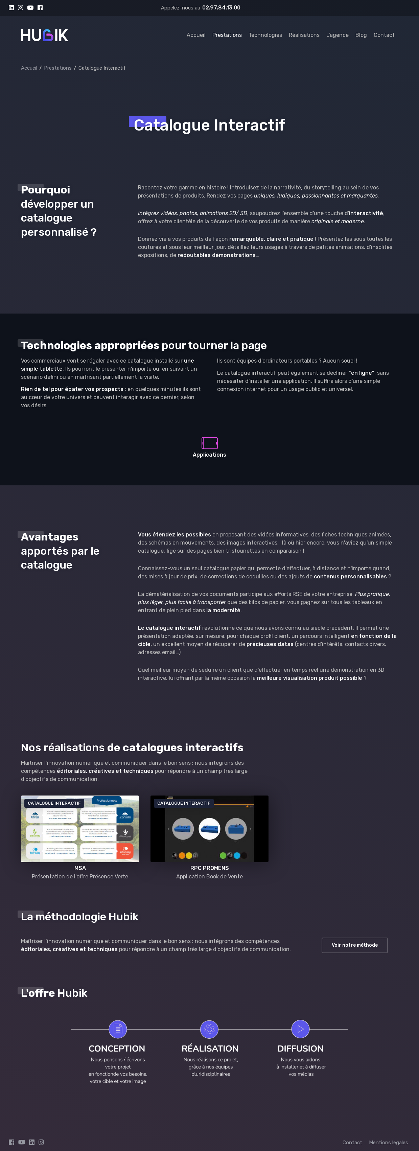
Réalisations (304, 35)
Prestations (227, 35)
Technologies (265, 35)
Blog (361, 35)
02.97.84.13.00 (221, 7)
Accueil (196, 35)
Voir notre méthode (355, 945)
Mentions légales (388, 1143)
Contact (384, 35)
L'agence (337, 35)
